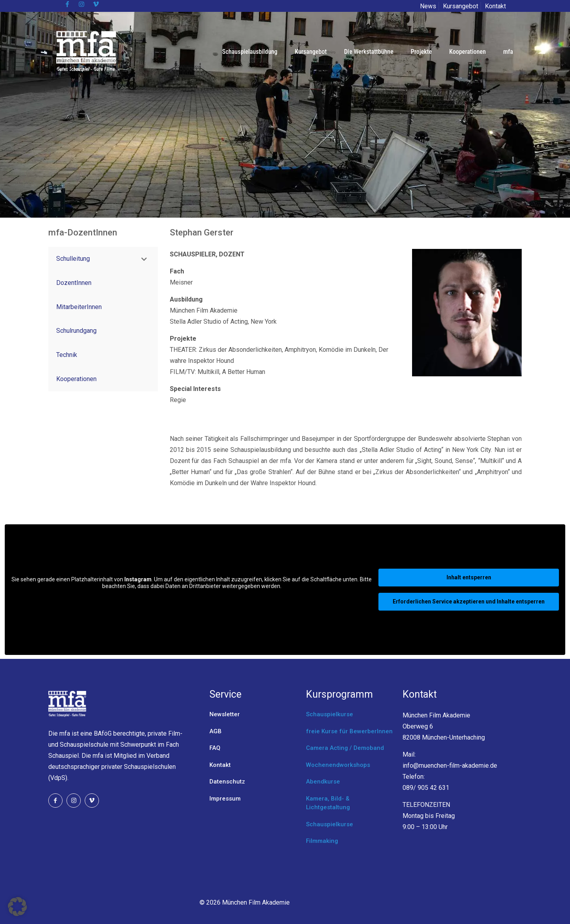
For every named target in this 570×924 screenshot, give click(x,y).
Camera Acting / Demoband (345, 747)
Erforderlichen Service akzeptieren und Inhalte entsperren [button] (469, 601)
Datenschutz (227, 781)
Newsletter (224, 714)
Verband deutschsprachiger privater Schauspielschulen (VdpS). (112, 767)
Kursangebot (460, 6)
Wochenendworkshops (338, 764)
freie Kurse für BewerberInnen (349, 731)
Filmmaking (322, 840)
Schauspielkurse (329, 714)
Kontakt (495, 6)
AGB (215, 731)
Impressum (225, 798)
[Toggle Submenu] (144, 259)
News (428, 6)
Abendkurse (323, 781)
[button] (17, 906)
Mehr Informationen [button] (192, 599)
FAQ (214, 747)
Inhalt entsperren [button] (468, 577)
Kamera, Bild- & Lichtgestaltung (328, 803)
